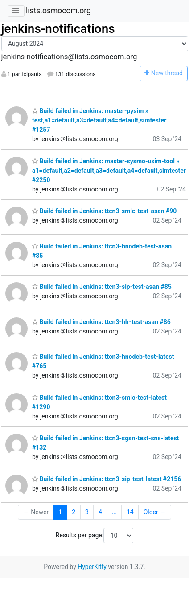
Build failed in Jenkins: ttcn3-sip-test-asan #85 (102, 286)
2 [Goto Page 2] (73, 512)
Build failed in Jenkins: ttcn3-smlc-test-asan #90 (104, 211)
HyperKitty (92, 566)
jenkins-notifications (58, 28)
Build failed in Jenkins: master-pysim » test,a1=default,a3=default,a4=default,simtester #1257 (99, 120)
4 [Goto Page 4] (100, 512)
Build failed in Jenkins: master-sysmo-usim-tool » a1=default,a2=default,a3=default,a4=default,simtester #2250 (109, 170)
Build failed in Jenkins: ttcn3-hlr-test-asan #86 (101, 321)
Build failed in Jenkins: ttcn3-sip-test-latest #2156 (106, 479)
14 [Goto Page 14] (130, 512)
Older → (155, 512)
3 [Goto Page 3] (87, 512)
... (114, 512)
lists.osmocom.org (58, 10)
